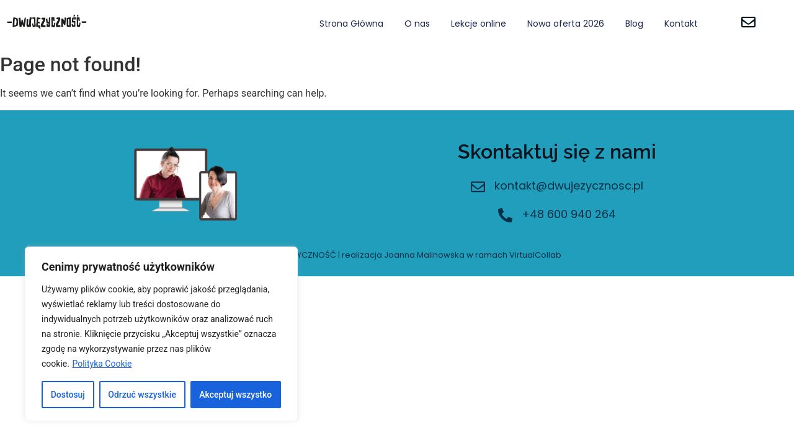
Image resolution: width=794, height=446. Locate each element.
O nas (417, 23)
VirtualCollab (535, 255)
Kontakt (681, 23)
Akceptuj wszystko (235, 395)
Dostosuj (68, 395)
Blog (634, 23)
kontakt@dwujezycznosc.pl (568, 185)
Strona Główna (351, 23)
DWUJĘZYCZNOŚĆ (300, 255)
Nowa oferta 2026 (565, 23)
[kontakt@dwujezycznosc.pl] (478, 188)
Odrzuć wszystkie (142, 395)
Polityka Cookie (102, 364)
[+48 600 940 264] (505, 216)
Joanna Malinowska (424, 255)
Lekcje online (478, 23)
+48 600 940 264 (569, 214)
